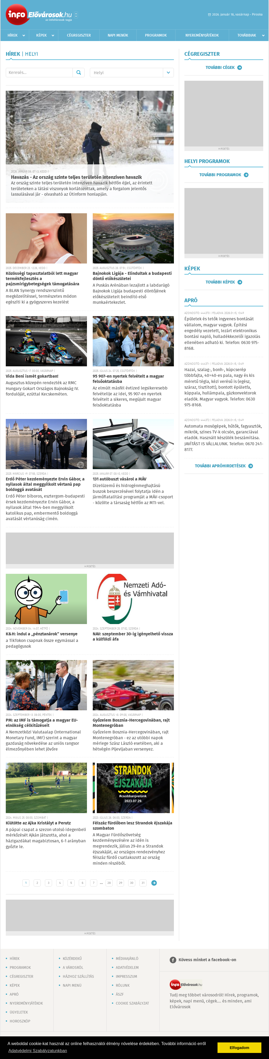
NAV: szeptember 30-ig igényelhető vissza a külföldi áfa (133, 637)
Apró (14, 994)
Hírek (13, 35)
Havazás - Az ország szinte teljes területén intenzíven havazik (76, 177)
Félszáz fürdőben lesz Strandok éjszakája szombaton (132, 826)
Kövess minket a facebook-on (207, 960)
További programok (220, 175)
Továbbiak (246, 35)
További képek (220, 282)
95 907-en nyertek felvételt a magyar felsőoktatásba (128, 379)
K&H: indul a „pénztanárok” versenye (41, 634)
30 (131, 882)
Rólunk (123, 986)
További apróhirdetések (220, 466)
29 (120, 882)
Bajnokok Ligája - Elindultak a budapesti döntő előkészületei (132, 276)
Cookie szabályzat (132, 1003)
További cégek (220, 67)
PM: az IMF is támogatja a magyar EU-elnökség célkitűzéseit (42, 723)
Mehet (79, 72)
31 (143, 882)
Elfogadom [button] (239, 1048)
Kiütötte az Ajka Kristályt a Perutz (38, 823)
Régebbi (154, 883)
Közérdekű (72, 959)
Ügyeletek (19, 1012)
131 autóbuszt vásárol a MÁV (119, 479)
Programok (156, 35)
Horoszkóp (20, 1021)
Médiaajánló (127, 959)
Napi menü (72, 986)
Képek (41, 35)
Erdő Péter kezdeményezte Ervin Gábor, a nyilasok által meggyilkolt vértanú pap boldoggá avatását (45, 484)
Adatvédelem (127, 968)
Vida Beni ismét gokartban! (32, 376)
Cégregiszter (79, 35)
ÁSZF (120, 994)
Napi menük (118, 35)
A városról (73, 968)
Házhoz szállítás (78, 977)
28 (109, 882)
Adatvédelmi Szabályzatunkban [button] (37, 1050)
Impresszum (126, 977)
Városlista (76, 15)
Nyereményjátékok (202, 35)
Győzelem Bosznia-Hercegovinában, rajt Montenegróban (131, 723)
